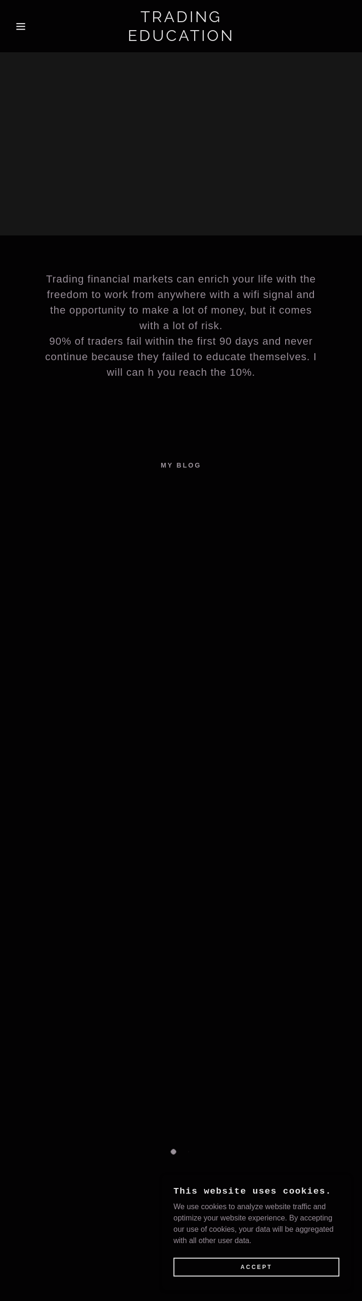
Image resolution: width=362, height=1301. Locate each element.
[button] (18, 26)
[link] (181, 38)
